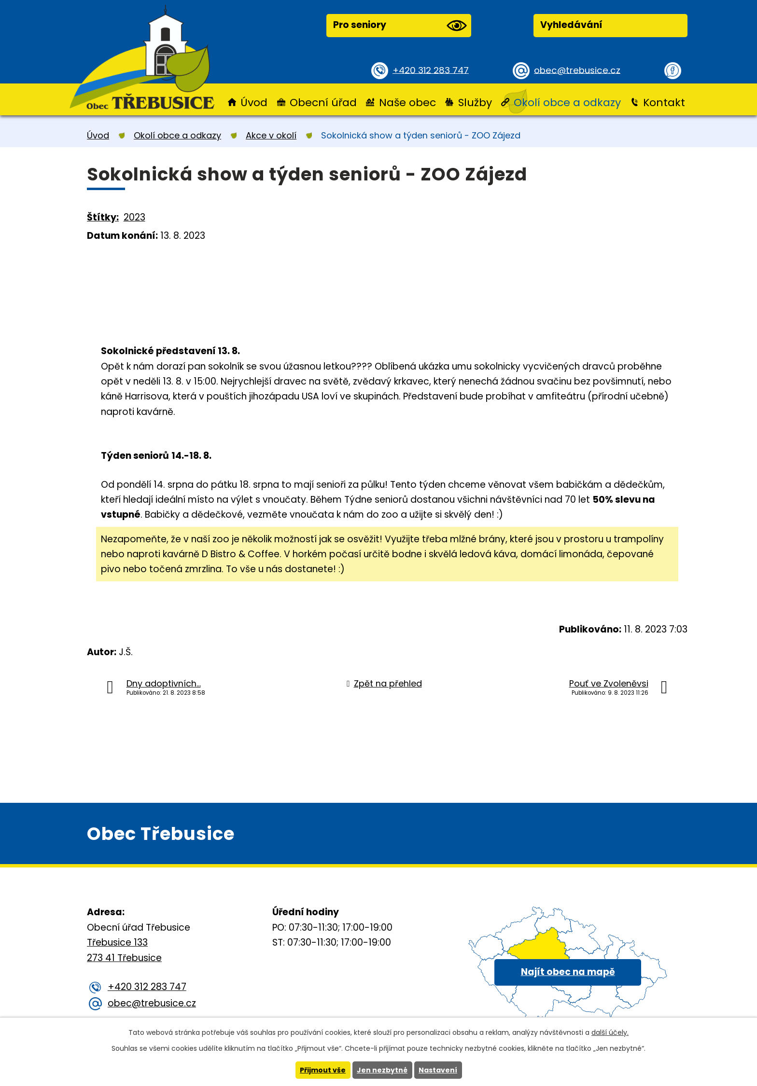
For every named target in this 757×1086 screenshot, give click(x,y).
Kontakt (664, 102)
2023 (134, 217)
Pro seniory (399, 25)
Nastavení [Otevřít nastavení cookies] (438, 1070)
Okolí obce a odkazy (567, 102)
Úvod (253, 102)
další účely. (610, 1032)
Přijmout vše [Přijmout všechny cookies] (323, 1070)
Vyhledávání (571, 24)
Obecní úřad (323, 102)
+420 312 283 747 (432, 69)
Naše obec (407, 102)
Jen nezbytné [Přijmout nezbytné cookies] (382, 1070)
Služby (475, 102)
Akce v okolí (271, 135)
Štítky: (103, 217)
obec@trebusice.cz (578, 69)
